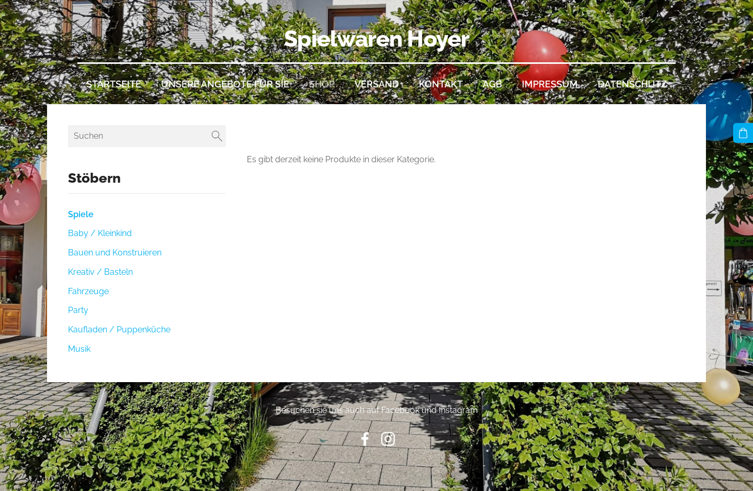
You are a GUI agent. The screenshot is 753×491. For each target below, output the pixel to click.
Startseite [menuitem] (113, 84)
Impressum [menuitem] (550, 84)
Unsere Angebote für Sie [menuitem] (225, 84)
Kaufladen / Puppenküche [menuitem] (119, 329)
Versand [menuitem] (377, 84)
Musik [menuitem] (79, 349)
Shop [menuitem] (322, 84)
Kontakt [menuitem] (441, 84)
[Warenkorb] (743, 133)
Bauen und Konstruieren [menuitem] (115, 253)
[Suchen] (147, 136)
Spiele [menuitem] (81, 214)
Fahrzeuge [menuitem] (88, 291)
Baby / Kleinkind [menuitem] (100, 233)
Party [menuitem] (78, 310)
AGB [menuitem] (492, 84)
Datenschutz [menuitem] (632, 84)
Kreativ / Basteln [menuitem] (100, 272)
